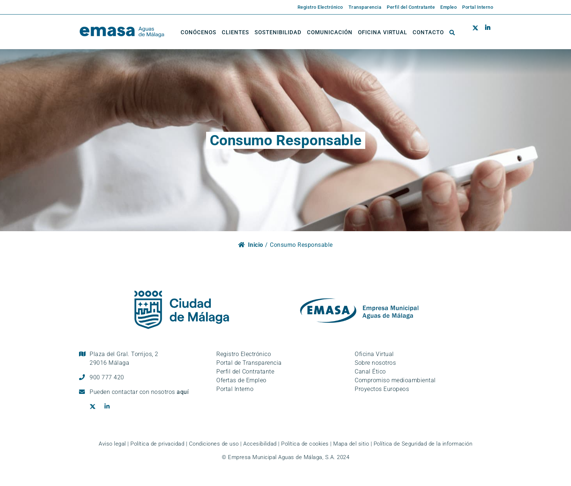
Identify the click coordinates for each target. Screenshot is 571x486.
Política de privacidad (157, 443)
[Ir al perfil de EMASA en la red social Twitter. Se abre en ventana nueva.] (476, 32)
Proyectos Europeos (382, 389)
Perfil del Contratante (245, 371)
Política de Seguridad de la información (423, 443)
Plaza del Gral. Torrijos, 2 (124, 358)
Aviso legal (112, 443)
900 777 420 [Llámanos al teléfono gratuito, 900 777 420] (107, 377)
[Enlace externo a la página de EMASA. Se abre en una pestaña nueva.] (317, 7)
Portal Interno (234, 389)
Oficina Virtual (374, 354)
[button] (452, 32)
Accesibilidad (260, 443)
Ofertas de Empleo (241, 380)
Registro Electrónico (243, 354)
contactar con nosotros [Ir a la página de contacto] (150, 391)
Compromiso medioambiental (395, 380)
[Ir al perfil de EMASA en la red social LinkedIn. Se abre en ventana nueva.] (487, 32)
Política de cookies (305, 443)
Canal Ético (370, 371)
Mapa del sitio (351, 443)
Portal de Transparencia (249, 362)
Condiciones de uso (214, 443)
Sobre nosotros (375, 362)
